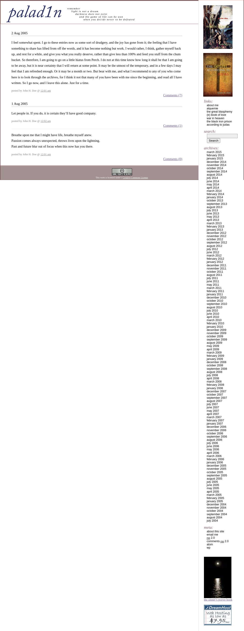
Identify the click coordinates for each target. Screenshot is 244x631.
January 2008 (215, 388)
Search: (210, 131)
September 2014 (217, 171)
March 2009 (214, 352)
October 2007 (215, 394)
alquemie (212, 108)
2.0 (211, 537)
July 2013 (212, 210)
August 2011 (214, 275)
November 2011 (216, 268)
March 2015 (214, 152)
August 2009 (214, 342)
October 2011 (215, 271)
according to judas (218, 124)
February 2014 (215, 194)
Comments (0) (172, 159)
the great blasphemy (219, 111)
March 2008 (214, 381)
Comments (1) (172, 125)
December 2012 (216, 233)
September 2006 (217, 436)
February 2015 (215, 155)
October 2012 (215, 239)
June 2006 (213, 446)
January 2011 (215, 294)
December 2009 (216, 330)
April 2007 (213, 414)
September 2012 (217, 242)
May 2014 (213, 184)
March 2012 (214, 255)
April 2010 (213, 317)
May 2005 (213, 488)
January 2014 (215, 197)
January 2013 (215, 229)
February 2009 (215, 355)
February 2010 (215, 323)
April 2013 (213, 220)
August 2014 (214, 174)
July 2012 (212, 249)
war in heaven (215, 118)
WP (208, 547)
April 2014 (213, 187)
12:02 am (46, 121)
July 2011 (212, 278)
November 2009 (216, 333)
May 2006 (213, 449)
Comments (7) (172, 95)
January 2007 (215, 423)
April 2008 (213, 378)
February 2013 (215, 226)
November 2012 (216, 236)
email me (212, 534)
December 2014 (216, 162)
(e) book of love (216, 114)
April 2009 (213, 349)
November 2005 (216, 468)
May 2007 (213, 410)
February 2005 (215, 498)
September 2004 (217, 514)
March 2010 (214, 320)
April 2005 (213, 491)
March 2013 (214, 223)
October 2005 (215, 472)
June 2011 (213, 281)
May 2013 (213, 216)
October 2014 (215, 168)
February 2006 (215, 459)
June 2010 (213, 313)
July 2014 (212, 178)
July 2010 (212, 310)
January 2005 (215, 501)
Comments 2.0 (218, 541)
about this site (215, 531)
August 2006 (214, 439)
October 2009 (215, 336)
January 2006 (215, 462)
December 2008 (216, 362)
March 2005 (214, 494)
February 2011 (215, 291)
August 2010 (214, 307)
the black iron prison (219, 121)
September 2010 (217, 304)
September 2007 (217, 397)
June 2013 (213, 213)
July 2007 (212, 404)
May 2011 (213, 284)
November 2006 (216, 430)
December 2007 (216, 391)
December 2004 (216, 504)
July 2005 (212, 481)
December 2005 (216, 465)
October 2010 (215, 300)
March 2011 (214, 288)
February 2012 (215, 258)
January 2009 (215, 359)
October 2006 (215, 433)
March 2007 (214, 417)
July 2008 (212, 375)
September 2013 (217, 204)
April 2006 (213, 452)
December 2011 (216, 265)
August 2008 (214, 372)
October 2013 (215, 200)
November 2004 (216, 507)
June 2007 (213, 407)
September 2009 (217, 339)
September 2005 (217, 475)
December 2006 (216, 426)
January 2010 (215, 326)
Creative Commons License (135, 177)
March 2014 (214, 191)
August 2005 (214, 478)
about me (212, 105)
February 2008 (215, 384)
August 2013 (214, 207)
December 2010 (216, 297)
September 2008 (217, 368)
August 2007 (214, 401)
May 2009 (213, 346)
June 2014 (213, 181)
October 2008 (215, 365)
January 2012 (215, 262)
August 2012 (214, 246)
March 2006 (214, 456)
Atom (210, 544)
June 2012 (213, 252)
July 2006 (212, 443)
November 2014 (216, 165)
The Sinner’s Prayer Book (218, 599)
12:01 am (46, 90)
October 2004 (215, 510)
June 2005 (213, 485)
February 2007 (215, 420)
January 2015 (215, 158)
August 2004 (214, 517)
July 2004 (212, 520)
